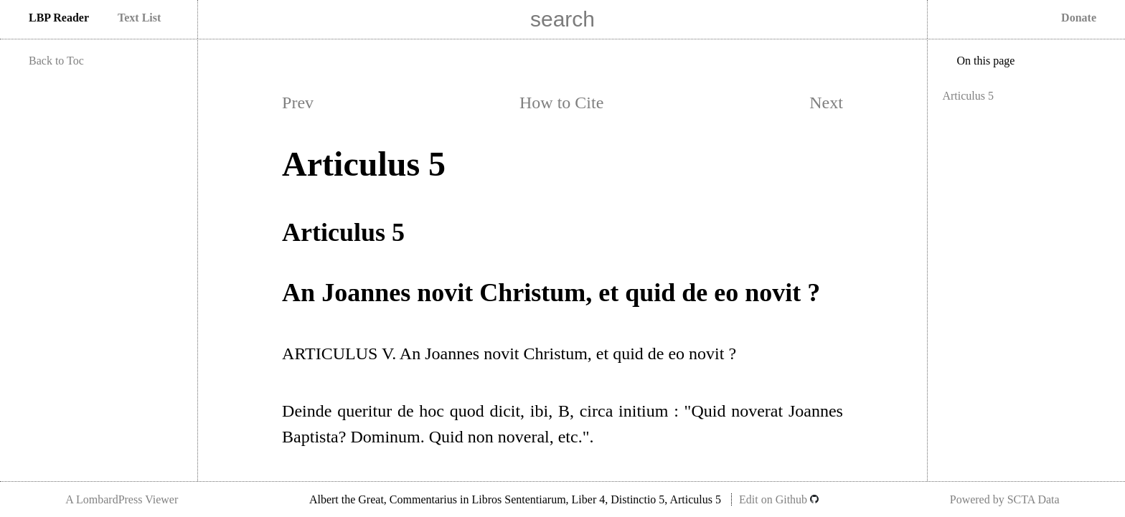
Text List (139, 17)
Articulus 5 (968, 96)
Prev (298, 102)
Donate (1078, 17)
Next (826, 102)
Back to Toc (56, 60)
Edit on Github (779, 499)
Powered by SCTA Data (1005, 499)
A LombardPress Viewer (121, 499)
